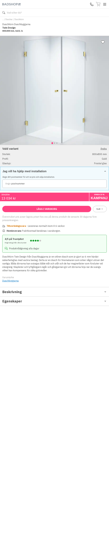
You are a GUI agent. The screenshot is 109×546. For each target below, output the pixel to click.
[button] (54, 156)
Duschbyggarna (10, 280)
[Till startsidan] (11, 4)
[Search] (54, 12)
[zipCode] (54, 184)
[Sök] (3, 12)
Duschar (9, 19)
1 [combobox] (100, 209)
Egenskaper (54, 301)
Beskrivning (54, 292)
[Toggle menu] (105, 4)
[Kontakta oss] (92, 4)
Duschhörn (19, 19)
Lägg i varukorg (47, 209)
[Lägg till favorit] (103, 42)
